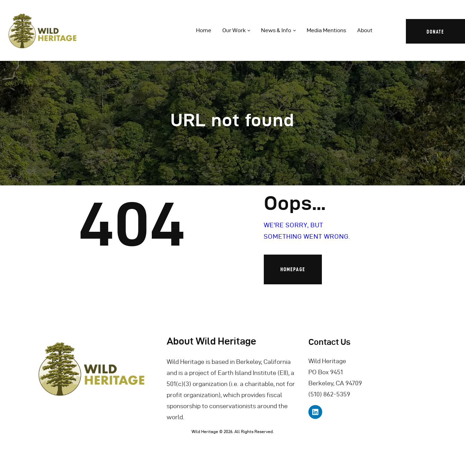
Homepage (292, 269)
